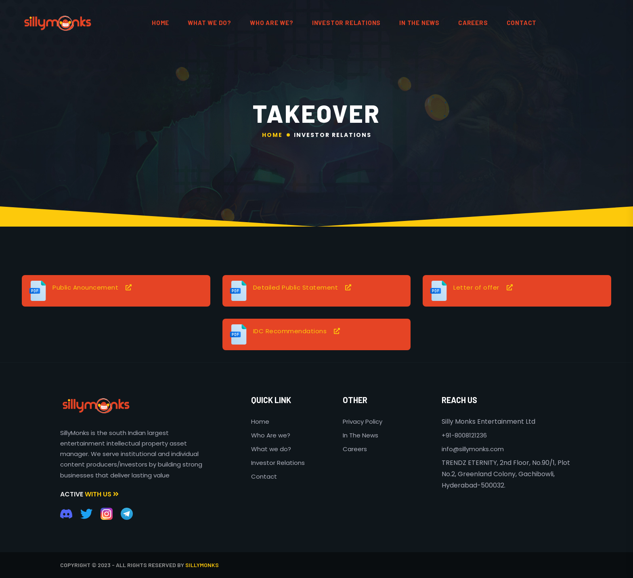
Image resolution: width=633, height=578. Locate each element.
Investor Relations (346, 22)
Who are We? (271, 22)
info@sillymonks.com (473, 449)
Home (272, 135)
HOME (160, 22)
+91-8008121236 (464, 435)
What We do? (209, 22)
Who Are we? (270, 435)
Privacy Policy (362, 421)
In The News (360, 435)
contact (522, 22)
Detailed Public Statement (295, 287)
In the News (419, 22)
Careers (473, 22)
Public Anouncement (85, 287)
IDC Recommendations (290, 331)
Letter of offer (476, 287)
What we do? (271, 449)
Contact (264, 476)
